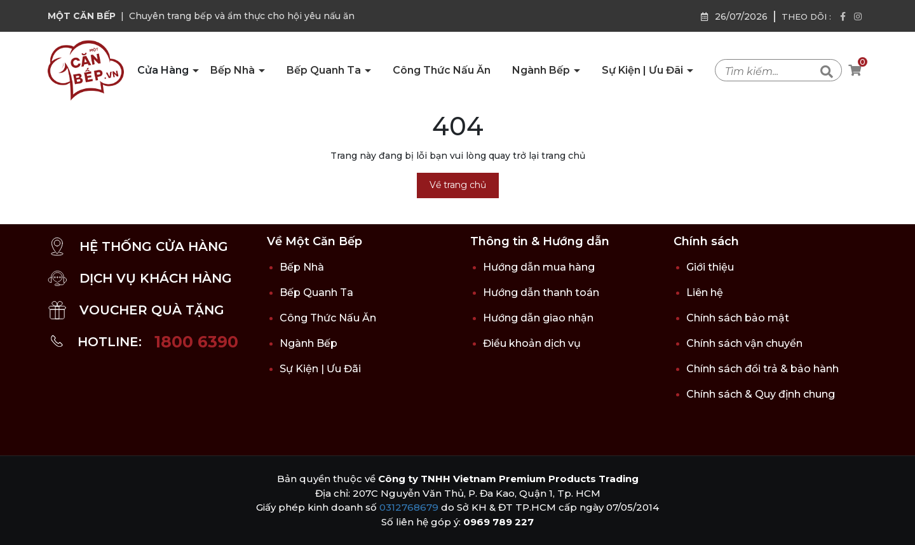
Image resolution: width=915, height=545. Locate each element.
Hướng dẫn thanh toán (541, 292)
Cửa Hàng (164, 70)
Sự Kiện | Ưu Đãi (644, 70)
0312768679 (408, 507)
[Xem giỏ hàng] (854, 70)
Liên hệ (704, 292)
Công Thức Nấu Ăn (442, 70)
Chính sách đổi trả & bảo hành (762, 369)
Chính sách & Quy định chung (760, 394)
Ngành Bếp (542, 70)
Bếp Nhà (233, 70)
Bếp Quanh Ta (325, 70)
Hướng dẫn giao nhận (538, 318)
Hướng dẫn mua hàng (539, 267)
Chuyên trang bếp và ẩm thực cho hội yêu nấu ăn (242, 16)
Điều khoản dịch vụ (532, 343)
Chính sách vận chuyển (744, 343)
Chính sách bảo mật (737, 318)
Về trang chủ (458, 185)
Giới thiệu (710, 267)
